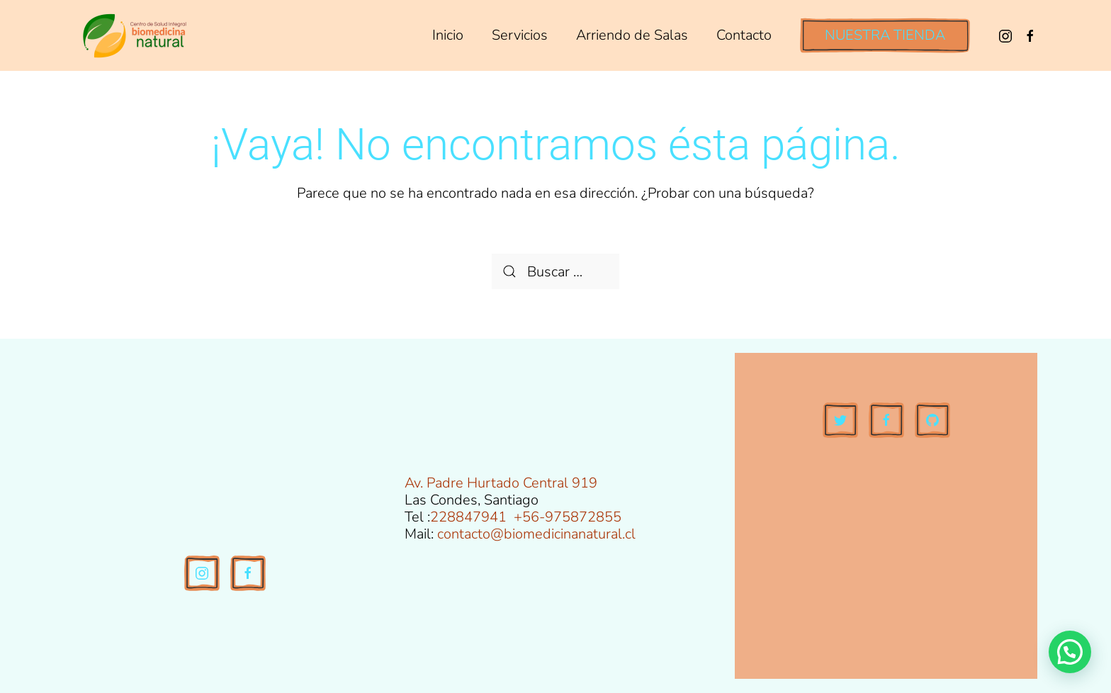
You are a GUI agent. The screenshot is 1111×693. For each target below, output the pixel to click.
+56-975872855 (567, 516)
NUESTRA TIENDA (885, 35)
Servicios (520, 35)
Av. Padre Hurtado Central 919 (501, 482)
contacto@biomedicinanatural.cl (536, 533)
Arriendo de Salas (632, 35)
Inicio (447, 35)
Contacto (744, 35)
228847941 (468, 516)
